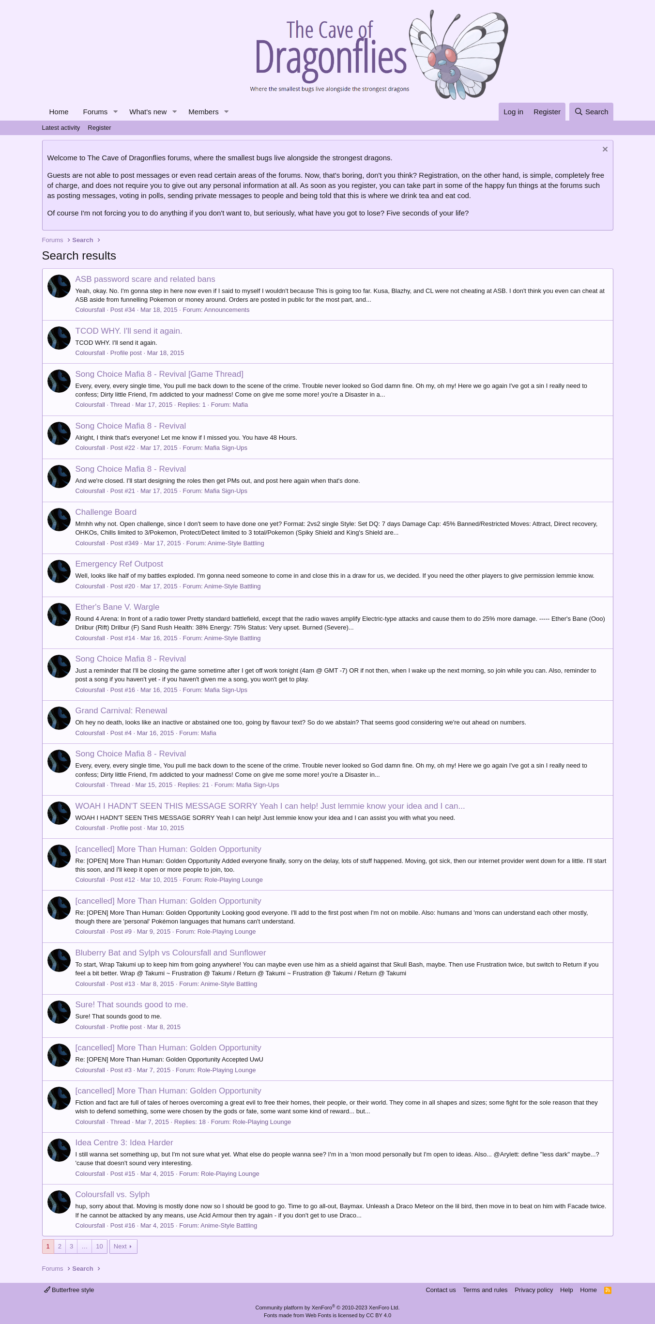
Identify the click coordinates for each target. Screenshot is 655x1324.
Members (203, 112)
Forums (95, 112)
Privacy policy (534, 1289)
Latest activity (61, 127)
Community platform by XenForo (328, 1307)
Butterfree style (69, 1289)
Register (99, 127)
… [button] (84, 1246)
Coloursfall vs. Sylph (113, 1194)
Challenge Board (106, 512)
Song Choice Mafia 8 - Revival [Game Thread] (160, 374)
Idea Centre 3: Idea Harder (124, 1142)
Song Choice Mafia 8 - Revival (131, 426)
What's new (148, 112)
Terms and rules (485, 1289)
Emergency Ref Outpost (119, 564)
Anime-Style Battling (236, 543)
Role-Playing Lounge (233, 879)
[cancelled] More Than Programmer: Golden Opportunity (168, 849)
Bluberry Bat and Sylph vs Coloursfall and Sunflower (171, 952)
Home (59, 112)
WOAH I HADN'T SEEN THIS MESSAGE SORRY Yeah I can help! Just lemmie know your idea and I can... (270, 806)
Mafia (240, 404)
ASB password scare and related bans (145, 279)
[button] (115, 112)
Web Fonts (318, 1315)
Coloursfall (90, 309)
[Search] (591, 112)
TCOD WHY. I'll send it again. (129, 331)
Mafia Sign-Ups (225, 447)
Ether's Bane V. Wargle (118, 607)
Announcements (227, 309)
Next (120, 1246)
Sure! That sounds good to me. (132, 1004)
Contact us (441, 1289)
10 (99, 1246)
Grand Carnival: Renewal (122, 710)
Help (566, 1289)
